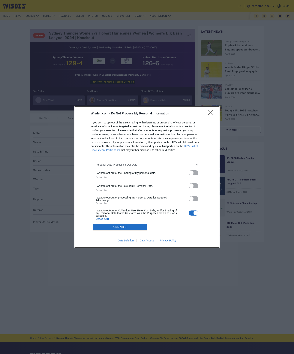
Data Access (147, 240)
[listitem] (147, 165)
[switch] (193, 172)
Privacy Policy (168, 240)
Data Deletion (126, 240)
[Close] (211, 113)
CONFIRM (120, 227)
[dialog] (147, 177)
